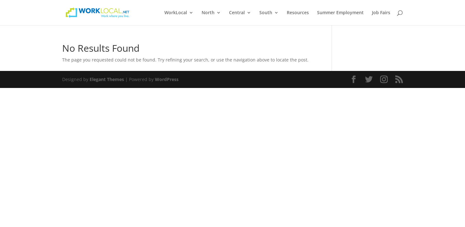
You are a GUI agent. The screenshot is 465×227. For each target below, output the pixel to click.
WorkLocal (175, 12)
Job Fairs (381, 12)
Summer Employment (340, 12)
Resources (298, 12)
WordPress (167, 79)
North (208, 12)
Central (237, 12)
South (265, 12)
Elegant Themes (107, 79)
